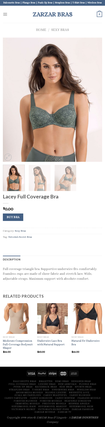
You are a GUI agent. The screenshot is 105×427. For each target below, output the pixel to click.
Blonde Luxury (56, 392)
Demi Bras (62, 381)
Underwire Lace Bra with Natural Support (51, 342)
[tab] (11, 259)
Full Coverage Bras (22, 384)
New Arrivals (67, 384)
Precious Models (54, 403)
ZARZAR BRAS (52, 14)
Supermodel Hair (24, 406)
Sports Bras (83, 386)
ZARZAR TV (64, 412)
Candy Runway (65, 398)
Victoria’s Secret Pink (53, 409)
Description (11, 259)
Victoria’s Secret (23, 409)
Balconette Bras (24, 381)
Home (41, 30)
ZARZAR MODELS (44, 412)
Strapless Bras (19, 389)
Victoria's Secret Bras (20, 236)
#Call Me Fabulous (27, 395)
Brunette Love (79, 392)
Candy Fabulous (16, 398)
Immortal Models (27, 403)
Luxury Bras (47, 384)
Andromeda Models (29, 392)
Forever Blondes (25, 401)
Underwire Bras (63, 389)
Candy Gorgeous (41, 398)
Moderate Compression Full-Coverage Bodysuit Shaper (18, 344)
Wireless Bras (86, 389)
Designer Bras (81, 381)
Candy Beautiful (55, 395)
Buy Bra (13, 217)
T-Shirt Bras (40, 389)
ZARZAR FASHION (83, 409)
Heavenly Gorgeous (77, 401)
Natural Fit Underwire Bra (85, 342)
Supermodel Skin (81, 406)
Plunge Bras (87, 384)
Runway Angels (79, 403)
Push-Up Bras (23, 386)
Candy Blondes (80, 395)
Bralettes (46, 381)
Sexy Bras (60, 30)
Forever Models (51, 401)
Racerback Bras (46, 386)
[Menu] (5, 14)
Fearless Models (89, 398)
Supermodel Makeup (52, 406)
